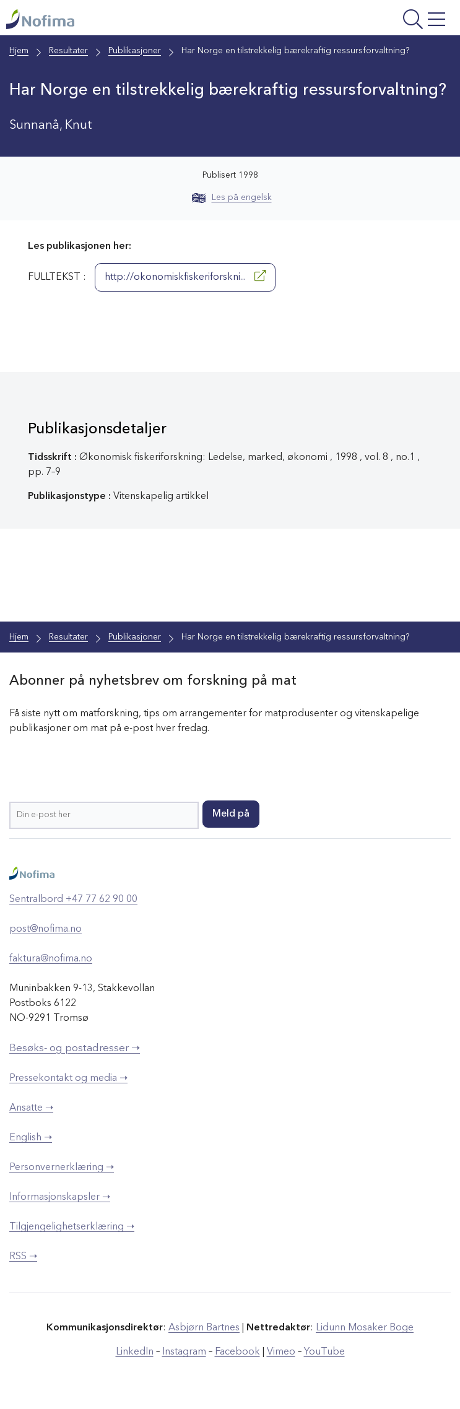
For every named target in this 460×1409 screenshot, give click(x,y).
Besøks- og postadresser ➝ (74, 1048)
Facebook (237, 1352)
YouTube (324, 1352)
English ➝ (30, 1138)
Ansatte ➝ (31, 1108)
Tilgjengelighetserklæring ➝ (71, 1227)
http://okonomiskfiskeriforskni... (185, 276)
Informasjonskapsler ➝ (59, 1197)
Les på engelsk (232, 197)
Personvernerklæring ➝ (61, 1168)
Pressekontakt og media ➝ (68, 1078)
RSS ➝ (23, 1257)
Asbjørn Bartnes (204, 1328)
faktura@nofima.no (50, 959)
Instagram (184, 1352)
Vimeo (281, 1352)
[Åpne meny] (372, 20)
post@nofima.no (45, 929)
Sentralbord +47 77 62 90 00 (73, 899)
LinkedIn (135, 1352)
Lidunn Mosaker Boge (365, 1328)
